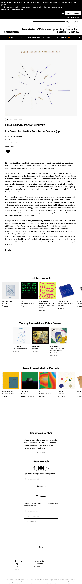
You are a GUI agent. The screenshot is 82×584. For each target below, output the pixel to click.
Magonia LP (24, 394)
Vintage (74, 32)
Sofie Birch (61, 391)
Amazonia (35, 348)
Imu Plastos (6, 303)
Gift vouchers (39, 566)
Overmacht (24, 391)
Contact (18, 569)
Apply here (41, 452)
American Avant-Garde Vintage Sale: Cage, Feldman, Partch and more (39, 37)
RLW (22, 301)
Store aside (38, 564)
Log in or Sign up (73, 17)
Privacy (18, 566)
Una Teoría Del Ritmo (8, 394)
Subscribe (41, 486)
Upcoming (57, 29)
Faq (16, 564)
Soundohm (11, 32)
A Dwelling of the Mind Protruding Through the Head (47, 306)
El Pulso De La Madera (20, 348)
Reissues (44, 29)
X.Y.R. (41, 391)
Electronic (13, 142)
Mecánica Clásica (7, 391)
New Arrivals (30, 29)
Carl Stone (5, 301)
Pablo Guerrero (34, 125)
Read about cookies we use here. (12, 9)
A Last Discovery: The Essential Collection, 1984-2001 (57, 351)
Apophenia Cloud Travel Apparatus (65, 304)
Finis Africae (14, 125)
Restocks (71, 29)
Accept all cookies (73, 13)
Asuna (11, 301)
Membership (39, 561)
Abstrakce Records (16, 136)
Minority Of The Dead (27, 303)
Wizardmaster (44, 301)
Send (41, 547)
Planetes (61, 394)
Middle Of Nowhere (45, 394)
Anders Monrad (63, 301)
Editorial (62, 32)
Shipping (18, 561)
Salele (79, 301)
